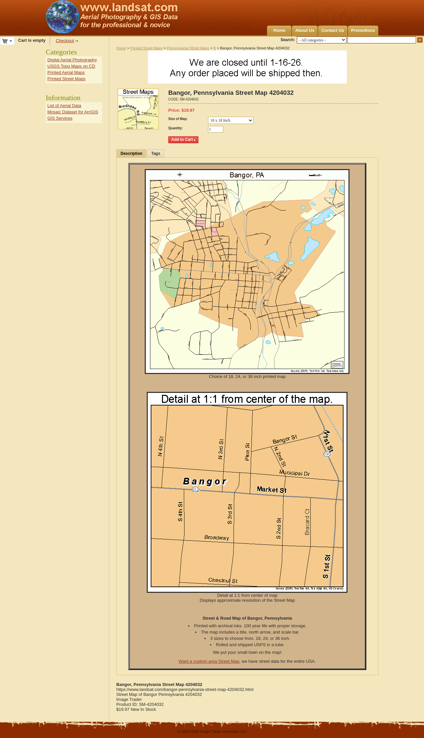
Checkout (65, 40)
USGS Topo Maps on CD (71, 66)
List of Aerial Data (64, 105)
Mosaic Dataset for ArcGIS (72, 111)
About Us (304, 30)
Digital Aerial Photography (72, 59)
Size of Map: (177, 119)
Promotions (363, 30)
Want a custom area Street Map (209, 661)
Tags (155, 153)
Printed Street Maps (146, 48)
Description (131, 153)
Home (279, 30)
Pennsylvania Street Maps (188, 48)
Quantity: (175, 128)
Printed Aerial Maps (66, 72)
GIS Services (60, 118)
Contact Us (332, 30)
